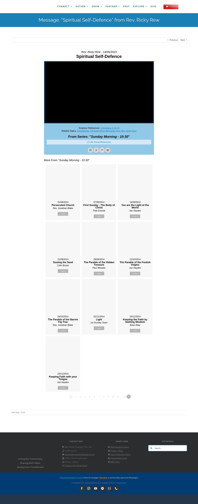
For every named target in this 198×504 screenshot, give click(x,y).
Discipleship (83, 131)
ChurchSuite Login (119, 458)
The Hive (103, 478)
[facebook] (82, 488)
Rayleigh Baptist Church (72, 478)
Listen (63, 214)
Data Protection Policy (121, 454)
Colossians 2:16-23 (110, 128)
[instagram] (88, 488)
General (94, 131)
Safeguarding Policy (120, 447)
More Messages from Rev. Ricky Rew (118, 131)
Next (183, 39)
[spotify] (102, 488)
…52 (123, 396)
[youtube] (95, 488)
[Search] (151, 448)
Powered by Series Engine (144, 404)
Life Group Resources (100, 142)
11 (118, 396)
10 (113, 396)
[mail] (109, 488)
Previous (174, 39)
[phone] (116, 488)
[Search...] (167, 448)
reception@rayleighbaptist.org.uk (79, 454)
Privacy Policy (117, 451)
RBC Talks (115, 462)
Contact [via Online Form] (75, 466)
